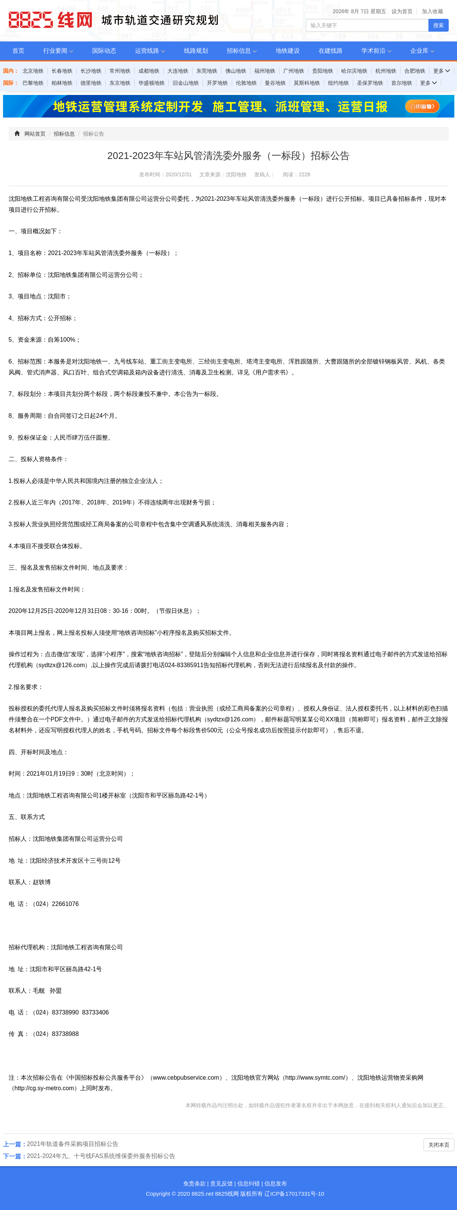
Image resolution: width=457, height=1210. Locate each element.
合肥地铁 (414, 71)
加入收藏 (432, 11)
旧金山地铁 (186, 83)
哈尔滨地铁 (354, 71)
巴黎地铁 (33, 83)
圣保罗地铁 (370, 83)
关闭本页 (438, 1145)
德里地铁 (91, 83)
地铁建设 (288, 50)
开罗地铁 (217, 83)
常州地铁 (120, 71)
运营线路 (147, 50)
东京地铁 (120, 83)
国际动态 (104, 50)
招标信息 (239, 50)
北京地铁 (33, 71)
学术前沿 (373, 50)
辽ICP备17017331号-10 (294, 1193)
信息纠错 (248, 1183)
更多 (442, 71)
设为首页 (402, 11)
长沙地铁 (91, 71)
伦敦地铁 (246, 83)
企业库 (419, 50)
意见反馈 (221, 1183)
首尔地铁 (401, 83)
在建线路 (331, 50)
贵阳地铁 (322, 71)
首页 (18, 50)
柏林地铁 (62, 83)
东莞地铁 (206, 71)
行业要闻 (55, 50)
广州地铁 (293, 71)
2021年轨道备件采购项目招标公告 (73, 1144)
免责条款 (194, 1183)
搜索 (438, 25)
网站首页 (35, 134)
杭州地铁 (385, 71)
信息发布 (275, 1183)
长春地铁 (62, 71)
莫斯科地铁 (307, 83)
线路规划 (196, 50)
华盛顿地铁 (151, 83)
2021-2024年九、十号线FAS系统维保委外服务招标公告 (101, 1156)
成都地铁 (148, 71)
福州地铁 (264, 71)
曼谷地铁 (275, 83)
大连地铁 (177, 71)
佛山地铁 (235, 71)
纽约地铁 (338, 83)
